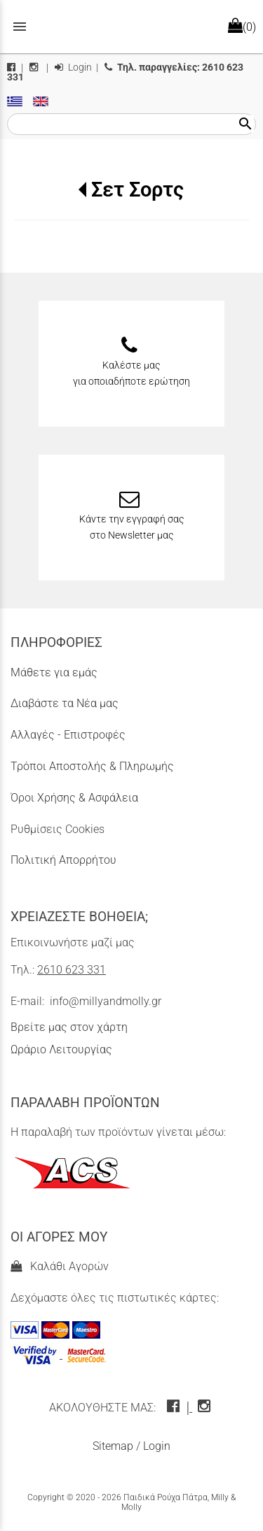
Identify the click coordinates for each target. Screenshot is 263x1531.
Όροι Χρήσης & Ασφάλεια (74, 797)
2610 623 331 (71, 969)
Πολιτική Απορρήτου (63, 860)
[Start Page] (132, 26)
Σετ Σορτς (137, 189)
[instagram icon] (206, 1407)
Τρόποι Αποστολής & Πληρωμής (92, 766)
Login (73, 67)
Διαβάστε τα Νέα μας (65, 703)
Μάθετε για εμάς (54, 672)
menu (19, 26)
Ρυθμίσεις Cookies (57, 829)
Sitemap (113, 1446)
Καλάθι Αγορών (60, 1266)
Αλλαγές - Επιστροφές (68, 734)
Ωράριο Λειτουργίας (61, 1049)
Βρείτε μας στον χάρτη (69, 1027)
